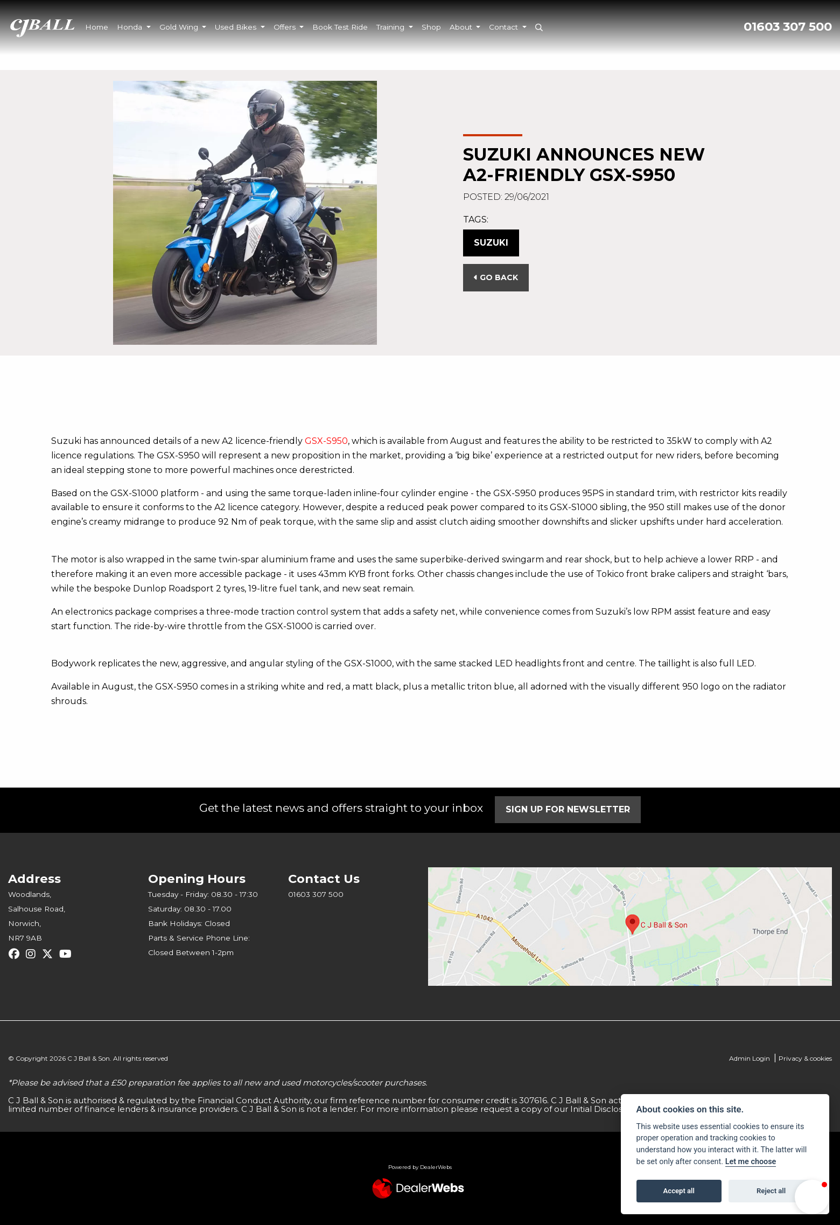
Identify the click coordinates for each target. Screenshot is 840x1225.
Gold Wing (179, 27)
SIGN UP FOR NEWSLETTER (569, 809)
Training (391, 27)
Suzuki (491, 243)
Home (96, 27)
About (462, 27)
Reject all (771, 1191)
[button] (812, 1197)
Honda (130, 27)
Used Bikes (236, 27)
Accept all (679, 1191)
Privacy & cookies (805, 1058)
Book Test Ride (340, 27)
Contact (504, 27)
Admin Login (749, 1058)
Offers (286, 27)
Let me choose (750, 1161)
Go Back (496, 277)
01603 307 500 (788, 26)
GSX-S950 (326, 441)
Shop (431, 27)
